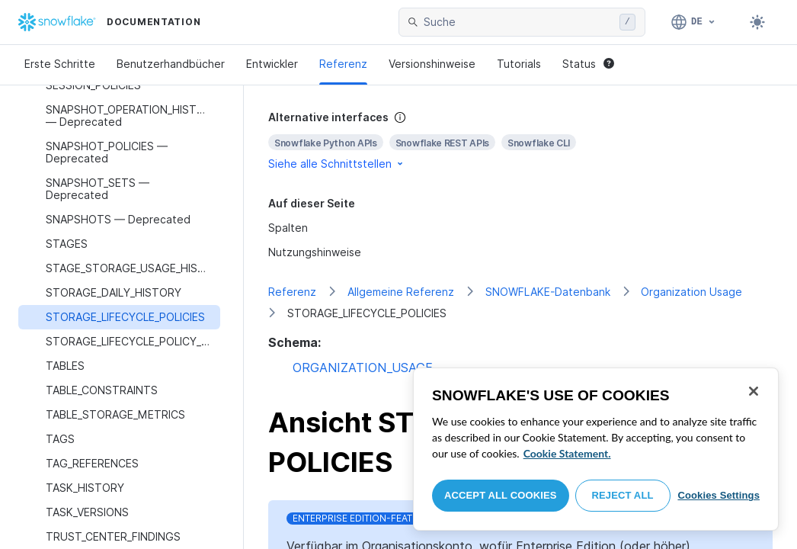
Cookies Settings (718, 495)
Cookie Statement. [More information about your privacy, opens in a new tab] (567, 453)
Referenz (343, 63)
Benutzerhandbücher (171, 63)
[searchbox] (518, 22)
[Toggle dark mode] (757, 22)
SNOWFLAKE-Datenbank (547, 291)
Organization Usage (691, 291)
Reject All (623, 495)
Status (588, 63)
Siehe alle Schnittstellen (336, 163)
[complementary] (520, 141)
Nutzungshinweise (314, 252)
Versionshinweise (432, 63)
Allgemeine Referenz (400, 291)
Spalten (288, 227)
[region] (596, 449)
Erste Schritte (59, 63)
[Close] (753, 391)
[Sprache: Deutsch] (694, 22)
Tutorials (519, 63)
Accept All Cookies (500, 495)
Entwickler (272, 63)
